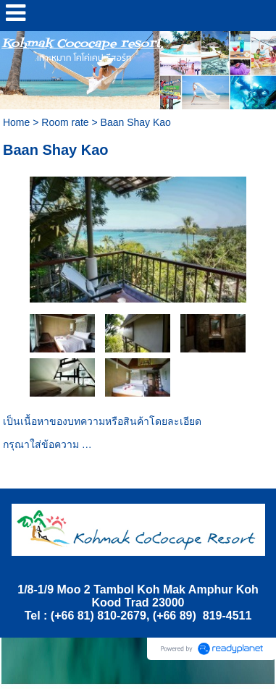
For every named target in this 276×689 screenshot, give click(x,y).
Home (16, 122)
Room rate (64, 122)
